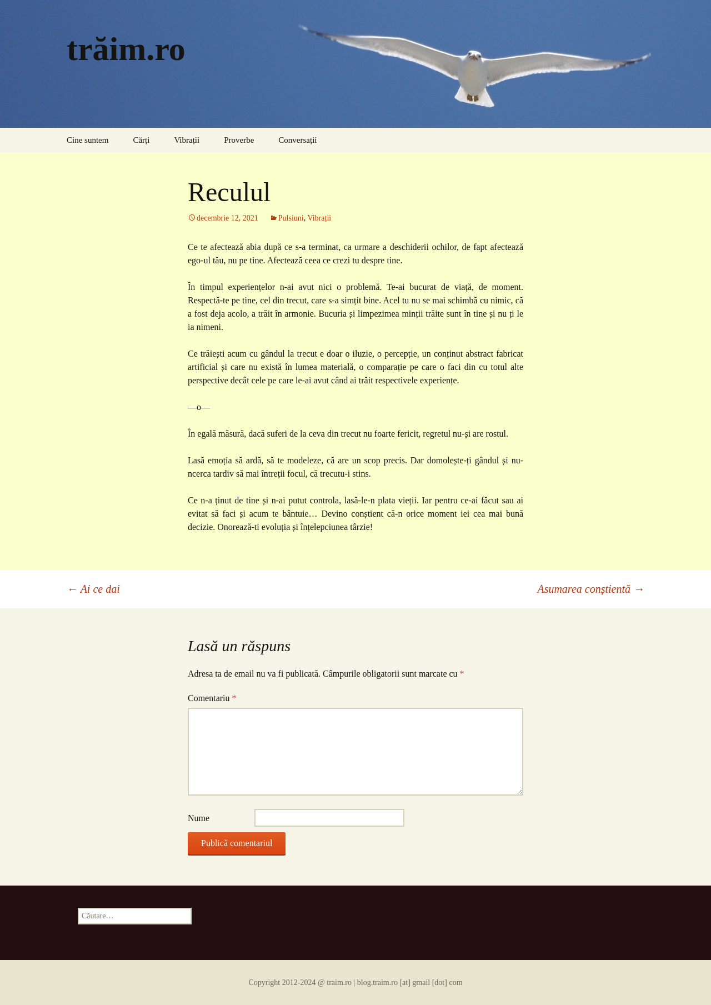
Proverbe (239, 140)
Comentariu (212, 698)
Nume (198, 818)
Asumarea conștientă (590, 589)
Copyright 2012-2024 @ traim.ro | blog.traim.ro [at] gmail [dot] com (355, 982)
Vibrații (186, 140)
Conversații (297, 140)
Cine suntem (87, 140)
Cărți (141, 140)
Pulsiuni (291, 218)
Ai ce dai (93, 589)
